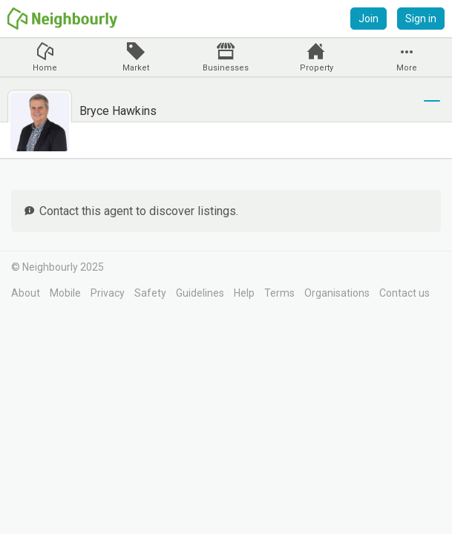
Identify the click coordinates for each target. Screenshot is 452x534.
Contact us (404, 293)
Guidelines (200, 293)
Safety (150, 293)
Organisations (337, 293)
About (25, 293)
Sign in (420, 18)
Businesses (226, 68)
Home (45, 68)
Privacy (108, 293)
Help (244, 293)
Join (368, 18)
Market (135, 68)
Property (316, 68)
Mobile (65, 293)
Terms (279, 293)
